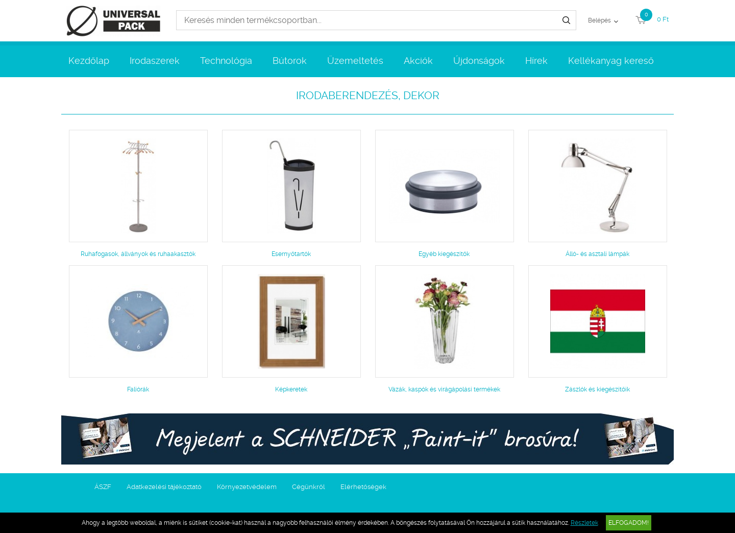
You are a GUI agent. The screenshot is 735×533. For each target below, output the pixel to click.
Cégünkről (308, 487)
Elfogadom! (628, 522)
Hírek (536, 60)
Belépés (599, 20)
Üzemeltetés (355, 60)
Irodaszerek (155, 60)
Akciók (418, 60)
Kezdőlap (88, 60)
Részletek (584, 522)
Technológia (226, 60)
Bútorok (290, 60)
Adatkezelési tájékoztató (164, 487)
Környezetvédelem (247, 487)
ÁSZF (102, 487)
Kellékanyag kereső (611, 60)
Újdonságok (479, 60)
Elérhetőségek (363, 487)
